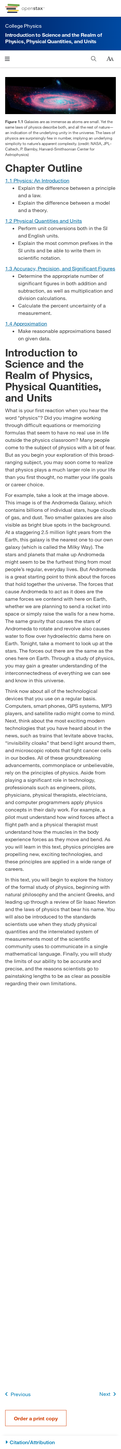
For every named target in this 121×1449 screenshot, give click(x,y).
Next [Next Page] (108, 1394)
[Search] (93, 58)
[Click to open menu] (7, 58)
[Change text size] (110, 59)
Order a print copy (36, 1418)
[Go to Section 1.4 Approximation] (26, 323)
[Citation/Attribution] (60, 1442)
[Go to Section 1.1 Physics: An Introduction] (37, 180)
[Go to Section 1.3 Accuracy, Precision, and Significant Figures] (60, 268)
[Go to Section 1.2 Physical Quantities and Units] (43, 221)
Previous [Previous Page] (17, 1394)
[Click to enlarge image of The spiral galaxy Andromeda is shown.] (60, 95)
